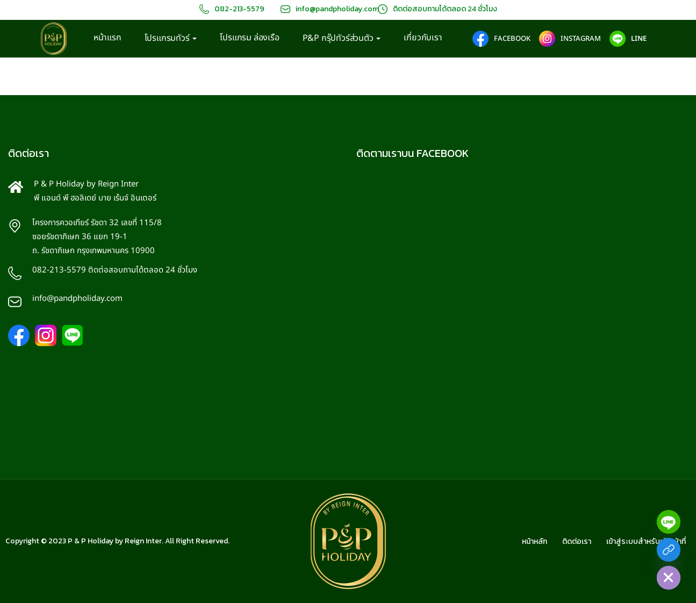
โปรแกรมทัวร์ (171, 38)
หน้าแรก (107, 37)
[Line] (668, 522)
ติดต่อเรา (576, 541)
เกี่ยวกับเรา (423, 37)
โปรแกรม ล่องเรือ (249, 37)
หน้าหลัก (534, 541)
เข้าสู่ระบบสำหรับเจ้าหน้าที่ (646, 541)
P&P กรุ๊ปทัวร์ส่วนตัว (342, 38)
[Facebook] (668, 550)
